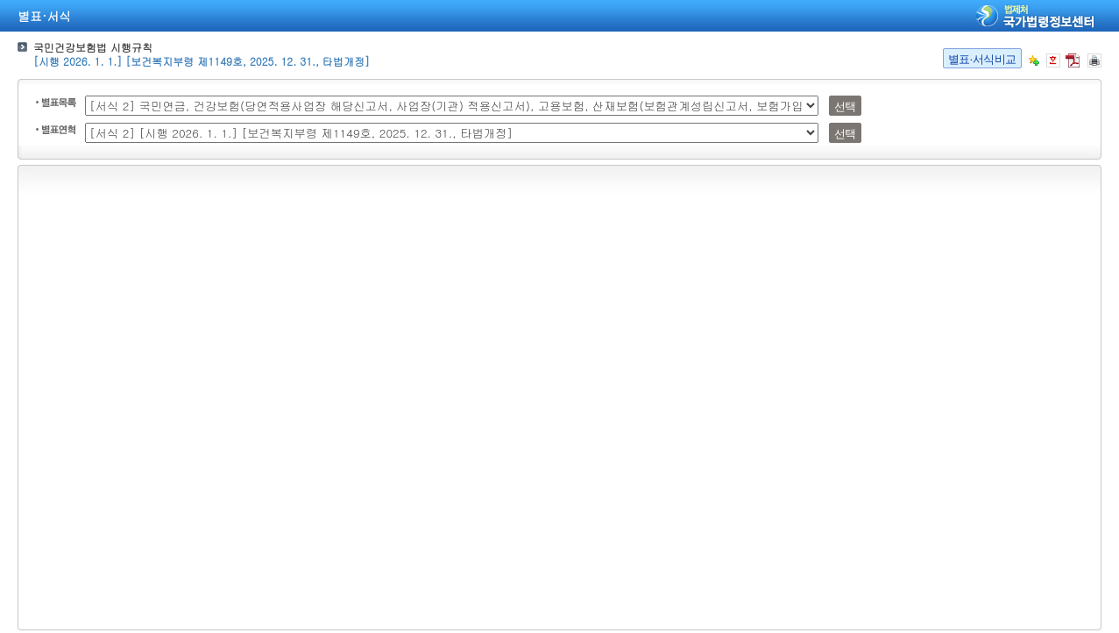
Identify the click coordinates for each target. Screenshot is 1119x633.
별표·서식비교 (982, 59)
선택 (845, 106)
